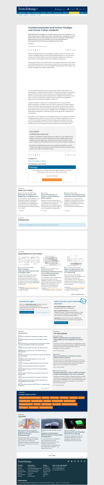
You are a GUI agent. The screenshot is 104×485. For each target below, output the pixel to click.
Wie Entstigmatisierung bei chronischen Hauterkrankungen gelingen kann (32, 369)
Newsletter (46, 475)
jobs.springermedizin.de (58, 470)
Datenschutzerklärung (33, 470)
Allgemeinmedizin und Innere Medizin (30, 398)
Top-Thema (45, 398)
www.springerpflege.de (58, 468)
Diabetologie (73, 398)
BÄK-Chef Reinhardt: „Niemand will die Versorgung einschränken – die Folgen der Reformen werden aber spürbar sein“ (34, 344)
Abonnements (46, 471)
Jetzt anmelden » (26, 312)
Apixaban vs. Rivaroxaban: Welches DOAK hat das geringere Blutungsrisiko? (52, 435)
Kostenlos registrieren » (42, 312)
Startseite (20, 467)
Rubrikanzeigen (47, 470)
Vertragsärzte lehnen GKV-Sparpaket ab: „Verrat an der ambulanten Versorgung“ (31, 360)
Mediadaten (46, 467)
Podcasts (43, 13)
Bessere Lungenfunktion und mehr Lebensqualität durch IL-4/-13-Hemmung (74, 271)
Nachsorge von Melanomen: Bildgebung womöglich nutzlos (28, 196)
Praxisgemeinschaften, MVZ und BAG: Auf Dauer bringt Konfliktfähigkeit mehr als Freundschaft (69, 373)
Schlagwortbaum (32, 467)
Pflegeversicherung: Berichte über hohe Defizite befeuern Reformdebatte (32, 351)
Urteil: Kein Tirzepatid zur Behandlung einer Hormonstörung (33, 363)
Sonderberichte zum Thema (30, 254)
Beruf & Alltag (54, 398)
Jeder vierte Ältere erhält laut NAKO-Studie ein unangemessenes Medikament (34, 385)
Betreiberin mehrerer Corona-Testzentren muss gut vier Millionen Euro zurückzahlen (34, 355)
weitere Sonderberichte (78, 294)
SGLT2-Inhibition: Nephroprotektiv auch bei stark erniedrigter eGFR (28, 271)
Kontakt (30, 475)
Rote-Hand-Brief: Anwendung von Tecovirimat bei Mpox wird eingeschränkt (33, 374)
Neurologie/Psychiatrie (26, 404)
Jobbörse (20, 476)
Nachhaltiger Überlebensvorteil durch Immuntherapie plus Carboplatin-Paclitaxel (51, 273)
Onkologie (43, 161)
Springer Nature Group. (49, 483)
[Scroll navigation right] (85, 13)
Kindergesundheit (57, 401)
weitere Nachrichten (46, 388)
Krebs (29, 161)
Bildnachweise (31, 476)
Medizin (29, 13)
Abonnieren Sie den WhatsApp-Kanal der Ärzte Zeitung (74, 433)
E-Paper (45, 473)
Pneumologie (56, 404)
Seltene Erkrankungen (46, 408)
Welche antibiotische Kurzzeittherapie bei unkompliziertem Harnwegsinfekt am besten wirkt (32, 381)
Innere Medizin (36, 161)
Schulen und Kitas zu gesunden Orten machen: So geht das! (33, 377)
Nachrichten (22, 13)
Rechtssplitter (23, 408)
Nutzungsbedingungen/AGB (35, 468)
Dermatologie (64, 398)
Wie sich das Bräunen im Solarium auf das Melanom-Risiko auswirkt (50, 196)
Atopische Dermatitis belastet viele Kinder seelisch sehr (31, 366)
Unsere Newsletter (27, 395)
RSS (44, 476)
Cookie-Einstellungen (33, 471)
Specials (50, 13)
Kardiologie (47, 401)
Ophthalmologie (46, 404)
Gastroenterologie (37, 401)
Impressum (30, 473)
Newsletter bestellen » (61, 323)
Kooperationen (57, 13)
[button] (84, 9)
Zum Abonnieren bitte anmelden (52, 180)
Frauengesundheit (25, 401)
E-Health (81, 398)
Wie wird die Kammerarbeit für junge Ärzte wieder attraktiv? (33, 348)
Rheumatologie (33, 408)
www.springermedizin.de (59, 467)
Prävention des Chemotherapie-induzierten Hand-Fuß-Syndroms (75, 196)
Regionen (65, 13)
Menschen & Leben (69, 401)
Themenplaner (46, 468)
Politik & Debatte (74, 13)
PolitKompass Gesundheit (69, 404)
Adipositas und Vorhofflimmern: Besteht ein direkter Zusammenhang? (28, 434)
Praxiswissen (36, 13)
